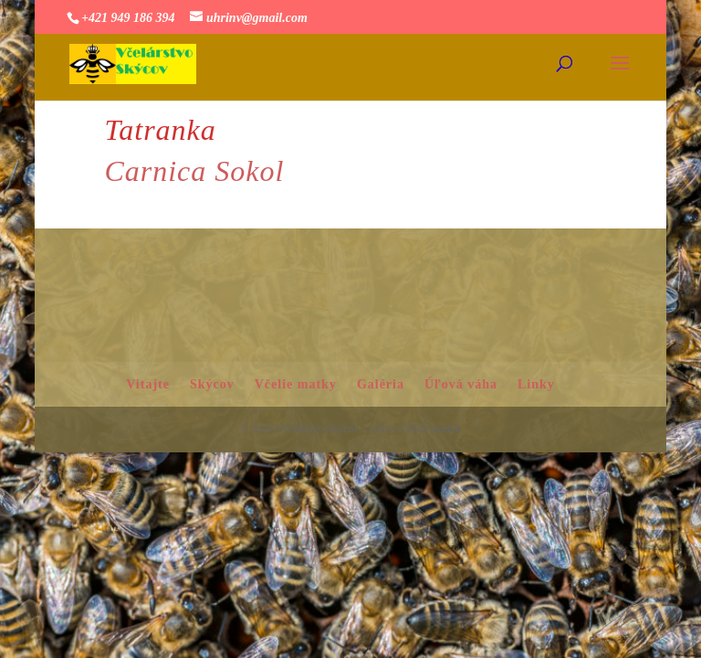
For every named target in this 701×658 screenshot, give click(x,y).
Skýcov (212, 384)
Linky (536, 384)
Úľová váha (460, 384)
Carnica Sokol (194, 170)
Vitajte (148, 384)
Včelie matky (296, 384)
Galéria (380, 384)
